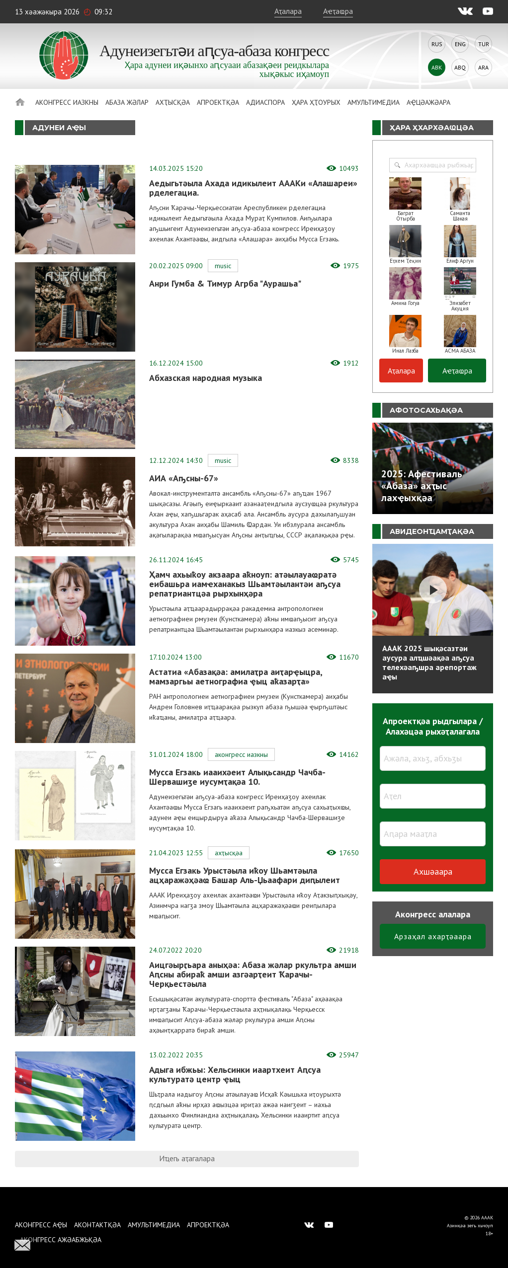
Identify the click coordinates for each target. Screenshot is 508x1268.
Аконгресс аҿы (41, 1224)
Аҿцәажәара (428, 102)
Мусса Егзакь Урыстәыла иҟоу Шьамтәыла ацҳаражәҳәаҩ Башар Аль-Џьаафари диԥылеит (244, 875)
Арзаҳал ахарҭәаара (433, 936)
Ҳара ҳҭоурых (316, 102)
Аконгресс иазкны (66, 102)
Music (223, 265)
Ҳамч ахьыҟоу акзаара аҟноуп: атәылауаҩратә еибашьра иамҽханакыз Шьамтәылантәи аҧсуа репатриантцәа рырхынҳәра (244, 584)
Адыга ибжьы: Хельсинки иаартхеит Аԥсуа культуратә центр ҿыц (235, 1074)
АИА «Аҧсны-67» (183, 478)
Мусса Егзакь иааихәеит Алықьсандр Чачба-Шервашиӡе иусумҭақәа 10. (237, 776)
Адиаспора (265, 102)
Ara (483, 67)
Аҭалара (288, 11)
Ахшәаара (433, 871)
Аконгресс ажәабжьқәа (60, 1239)
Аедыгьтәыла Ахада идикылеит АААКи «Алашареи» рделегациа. (253, 187)
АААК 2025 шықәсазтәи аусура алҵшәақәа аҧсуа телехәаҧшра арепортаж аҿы (429, 662)
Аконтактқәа (97, 1224)
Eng (460, 44)
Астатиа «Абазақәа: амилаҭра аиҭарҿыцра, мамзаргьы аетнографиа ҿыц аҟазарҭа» (235, 676)
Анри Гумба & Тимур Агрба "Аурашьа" (225, 283)
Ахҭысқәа (173, 102)
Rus (436, 44)
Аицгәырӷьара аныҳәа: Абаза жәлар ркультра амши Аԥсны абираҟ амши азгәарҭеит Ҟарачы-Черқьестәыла (252, 974)
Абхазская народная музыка (205, 377)
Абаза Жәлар (127, 102)
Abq (460, 67)
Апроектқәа (218, 102)
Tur (483, 44)
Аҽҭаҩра (338, 11)
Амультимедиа (373, 102)
